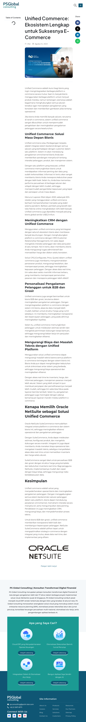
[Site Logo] (11, 5)
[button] (75, 5)
